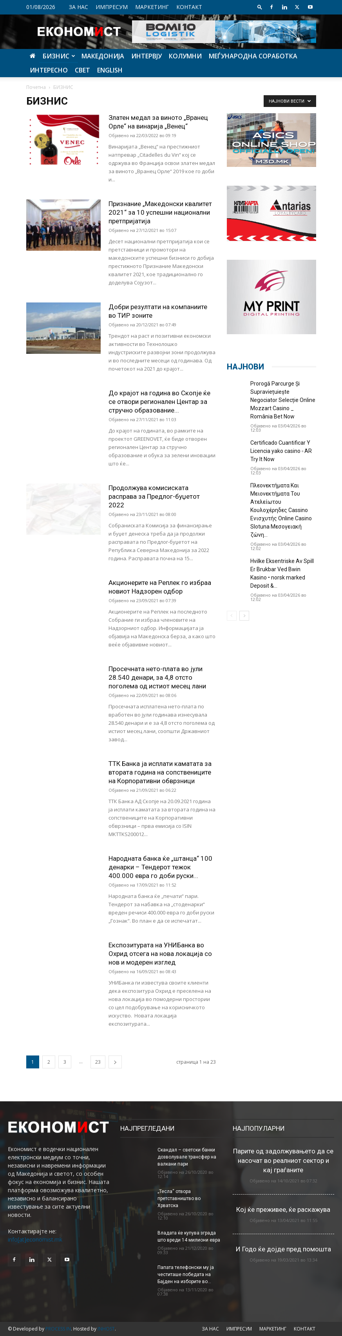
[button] (260, 7)
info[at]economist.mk (35, 1239)
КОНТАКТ (189, 7)
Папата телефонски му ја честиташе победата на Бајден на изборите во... (185, 1274)
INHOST (106, 1328)
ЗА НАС (78, 7)
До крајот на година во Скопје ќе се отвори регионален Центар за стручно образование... (159, 401)
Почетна (36, 87)
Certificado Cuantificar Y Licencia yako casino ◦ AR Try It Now (281, 451)
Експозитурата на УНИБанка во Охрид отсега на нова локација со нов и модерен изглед (160, 953)
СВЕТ (82, 70)
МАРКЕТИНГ (152, 7)
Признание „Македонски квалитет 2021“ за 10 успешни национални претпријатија (160, 212)
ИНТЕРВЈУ (146, 56)
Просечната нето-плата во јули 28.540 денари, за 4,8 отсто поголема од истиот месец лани (157, 677)
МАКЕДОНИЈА (102, 56)
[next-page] (115, 1061)
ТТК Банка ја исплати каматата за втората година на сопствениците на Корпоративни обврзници (160, 772)
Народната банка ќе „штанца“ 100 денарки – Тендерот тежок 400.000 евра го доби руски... (160, 867)
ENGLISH (110, 70)
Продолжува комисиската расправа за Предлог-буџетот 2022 (154, 496)
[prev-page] (232, 616)
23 (98, 1062)
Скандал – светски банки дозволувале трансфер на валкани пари (186, 1157)
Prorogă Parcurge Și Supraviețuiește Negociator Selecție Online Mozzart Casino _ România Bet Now (282, 400)
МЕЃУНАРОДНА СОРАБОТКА (253, 56)
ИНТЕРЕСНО (49, 70)
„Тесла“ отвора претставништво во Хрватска (179, 1198)
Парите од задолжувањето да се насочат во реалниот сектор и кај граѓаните (283, 1160)
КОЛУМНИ (185, 56)
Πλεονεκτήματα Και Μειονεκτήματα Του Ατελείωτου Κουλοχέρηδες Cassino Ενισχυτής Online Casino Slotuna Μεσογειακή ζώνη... (281, 510)
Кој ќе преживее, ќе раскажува (283, 1209)
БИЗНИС (59, 56)
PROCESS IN (58, 1328)
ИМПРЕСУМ (112, 7)
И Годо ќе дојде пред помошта (283, 1249)
